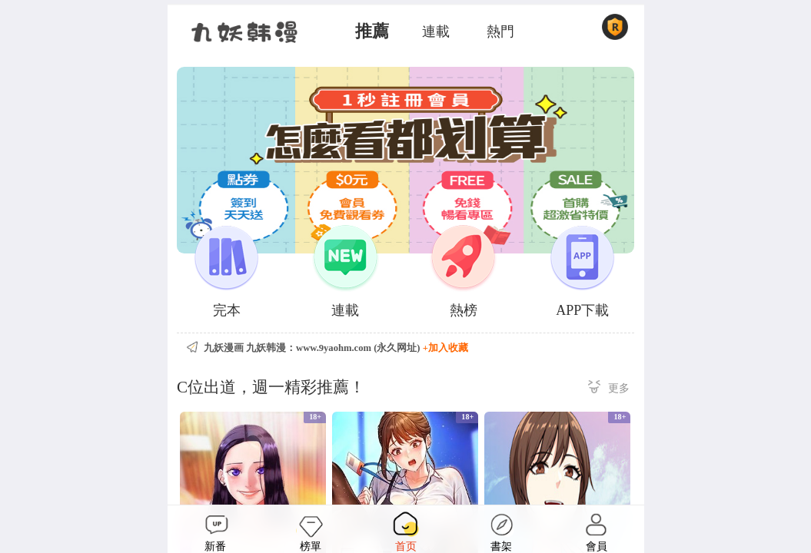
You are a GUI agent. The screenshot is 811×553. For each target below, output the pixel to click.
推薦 (372, 31)
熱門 (500, 31)
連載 (436, 31)
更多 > (609, 389)
